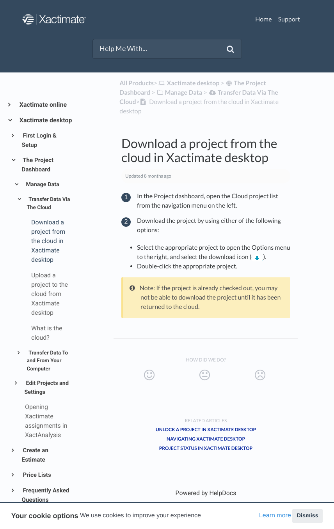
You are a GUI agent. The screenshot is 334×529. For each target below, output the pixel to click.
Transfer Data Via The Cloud (48, 203)
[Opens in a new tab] (206, 493)
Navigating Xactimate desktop (206, 439)
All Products (136, 83)
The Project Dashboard (37, 165)
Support (289, 19)
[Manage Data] (179, 92)
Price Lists (36, 474)
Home (263, 19)
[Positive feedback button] (149, 375)
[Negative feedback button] (260, 375)
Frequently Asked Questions (45, 495)
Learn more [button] (275, 515)
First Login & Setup (39, 140)
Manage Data (42, 184)
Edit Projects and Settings (46, 387)
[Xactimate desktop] (188, 83)
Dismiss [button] (307, 516)
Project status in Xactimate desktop (205, 448)
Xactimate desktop (45, 120)
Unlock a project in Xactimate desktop (206, 429)
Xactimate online (43, 104)
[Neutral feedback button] (205, 375)
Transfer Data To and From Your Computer (47, 361)
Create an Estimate (35, 455)
